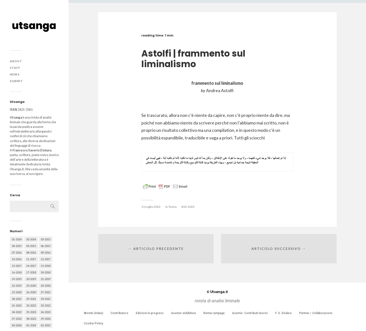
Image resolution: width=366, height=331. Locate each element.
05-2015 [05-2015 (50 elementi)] (31, 245)
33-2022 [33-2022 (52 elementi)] (45, 305)
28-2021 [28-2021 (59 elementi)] (17, 298)
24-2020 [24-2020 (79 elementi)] (45, 285)
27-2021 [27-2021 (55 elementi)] (45, 292)
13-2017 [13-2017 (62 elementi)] (17, 265)
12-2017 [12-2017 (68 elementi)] (45, 259)
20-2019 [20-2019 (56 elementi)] (31, 279)
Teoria (172, 206)
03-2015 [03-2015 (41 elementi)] (45, 239)
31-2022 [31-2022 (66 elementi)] (17, 305)
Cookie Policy (93, 323)
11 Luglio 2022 (150, 206)
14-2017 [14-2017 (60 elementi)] (31, 265)
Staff (15, 68)
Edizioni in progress (150, 313)
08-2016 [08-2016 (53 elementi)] (31, 252)
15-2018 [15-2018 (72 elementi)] (45, 265)
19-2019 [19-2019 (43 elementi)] (17, 279)
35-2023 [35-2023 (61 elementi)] (31, 312)
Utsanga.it (217, 292)
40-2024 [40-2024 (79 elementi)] (17, 325)
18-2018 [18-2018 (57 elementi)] (45, 272)
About (16, 61)
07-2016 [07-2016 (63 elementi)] (17, 252)
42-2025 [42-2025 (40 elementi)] (45, 325)
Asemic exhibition (183, 313)
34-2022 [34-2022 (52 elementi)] (17, 312)
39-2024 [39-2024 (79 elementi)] (45, 318)
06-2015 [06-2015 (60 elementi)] (45, 245)
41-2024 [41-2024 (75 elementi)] (31, 325)
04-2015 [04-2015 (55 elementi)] (17, 245)
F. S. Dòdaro (283, 313)
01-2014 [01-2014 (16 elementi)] (17, 239)
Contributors (119, 313)
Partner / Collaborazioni (315, 313)
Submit (16, 81)
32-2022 (189, 206)
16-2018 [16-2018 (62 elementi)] (17, 272)
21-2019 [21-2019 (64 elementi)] (45, 279)
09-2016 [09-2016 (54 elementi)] (45, 252)
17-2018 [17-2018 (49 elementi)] (31, 272)
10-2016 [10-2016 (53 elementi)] (17, 259)
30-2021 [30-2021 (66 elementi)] (45, 298)
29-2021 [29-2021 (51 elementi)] (31, 298)
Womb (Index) (93, 313)
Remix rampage (214, 313)
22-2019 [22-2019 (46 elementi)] (17, 285)
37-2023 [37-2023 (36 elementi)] (17, 318)
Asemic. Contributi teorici (250, 313)
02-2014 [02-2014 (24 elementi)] (31, 239)
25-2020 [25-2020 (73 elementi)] (17, 292)
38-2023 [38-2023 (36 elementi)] (31, 318)
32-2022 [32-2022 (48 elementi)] (31, 305)
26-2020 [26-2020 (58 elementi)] (31, 292)
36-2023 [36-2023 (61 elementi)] (45, 312)
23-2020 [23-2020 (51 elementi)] (31, 285)
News (15, 74)
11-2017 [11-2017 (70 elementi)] (31, 259)
